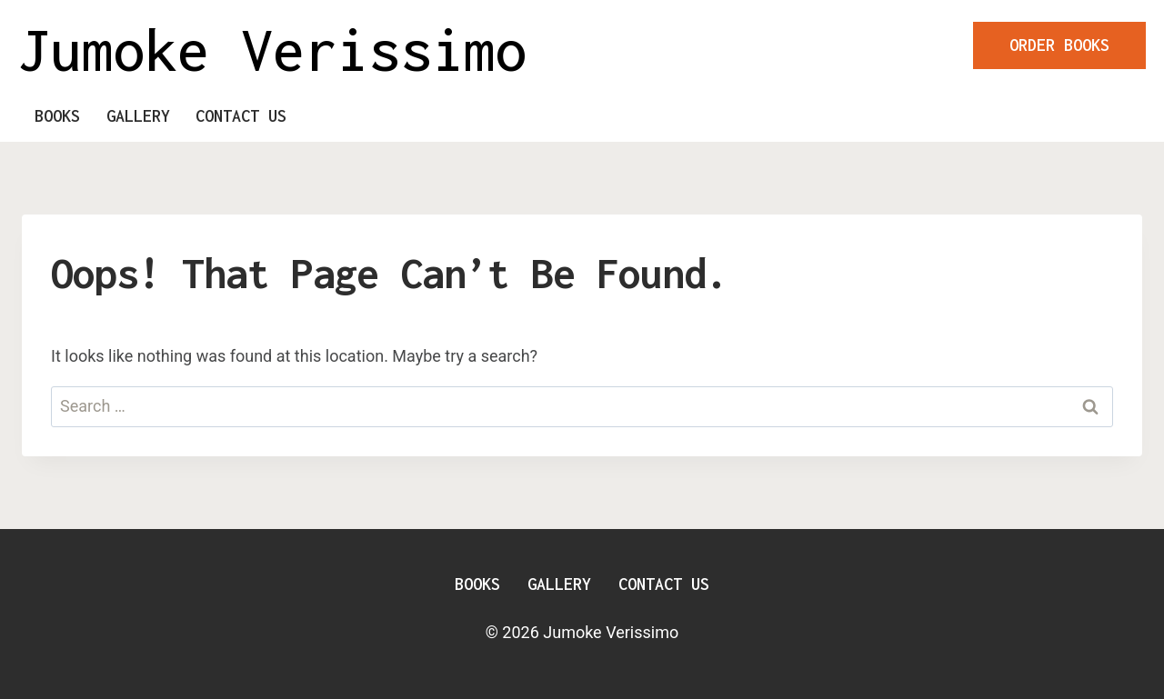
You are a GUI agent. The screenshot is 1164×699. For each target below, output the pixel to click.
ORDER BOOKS (1059, 45)
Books (57, 115)
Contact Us (241, 115)
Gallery (138, 115)
